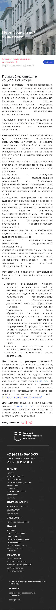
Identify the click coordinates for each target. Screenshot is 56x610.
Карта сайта (14, 588)
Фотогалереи (12, 495)
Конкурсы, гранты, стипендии (14, 549)
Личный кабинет (14, 558)
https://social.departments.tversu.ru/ (22, 397)
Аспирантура (12, 514)
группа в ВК (23, 406)
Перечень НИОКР (13, 542)
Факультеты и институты (17, 506)
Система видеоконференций (19, 565)
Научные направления (17, 533)
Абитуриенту (14, 600)
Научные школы (14, 536)
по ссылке (41, 381)
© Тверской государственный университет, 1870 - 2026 (28, 582)
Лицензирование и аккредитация (15, 518)
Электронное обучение (17, 562)
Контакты (11, 498)
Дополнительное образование (14, 510)
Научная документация (17, 546)
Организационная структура (19, 482)
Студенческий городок (16, 492)
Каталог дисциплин (15, 571)
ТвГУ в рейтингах (14, 479)
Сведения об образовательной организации (22, 594)
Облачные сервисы (15, 568)
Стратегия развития (15, 476)
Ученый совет (13, 485)
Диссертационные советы (18, 539)
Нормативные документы (18, 522)
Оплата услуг (12, 488)
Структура (11, 530)
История (10, 473)
